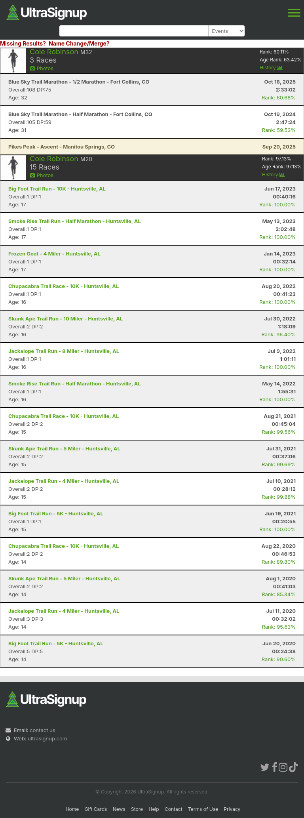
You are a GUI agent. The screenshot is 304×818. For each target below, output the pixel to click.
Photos (41, 68)
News (119, 809)
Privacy (232, 809)
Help (153, 809)
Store (137, 809)
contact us (42, 730)
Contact (173, 809)
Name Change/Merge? (79, 43)
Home (72, 809)
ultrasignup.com (47, 738)
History (271, 68)
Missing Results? (23, 43)
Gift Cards (96, 809)
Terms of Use (203, 809)
